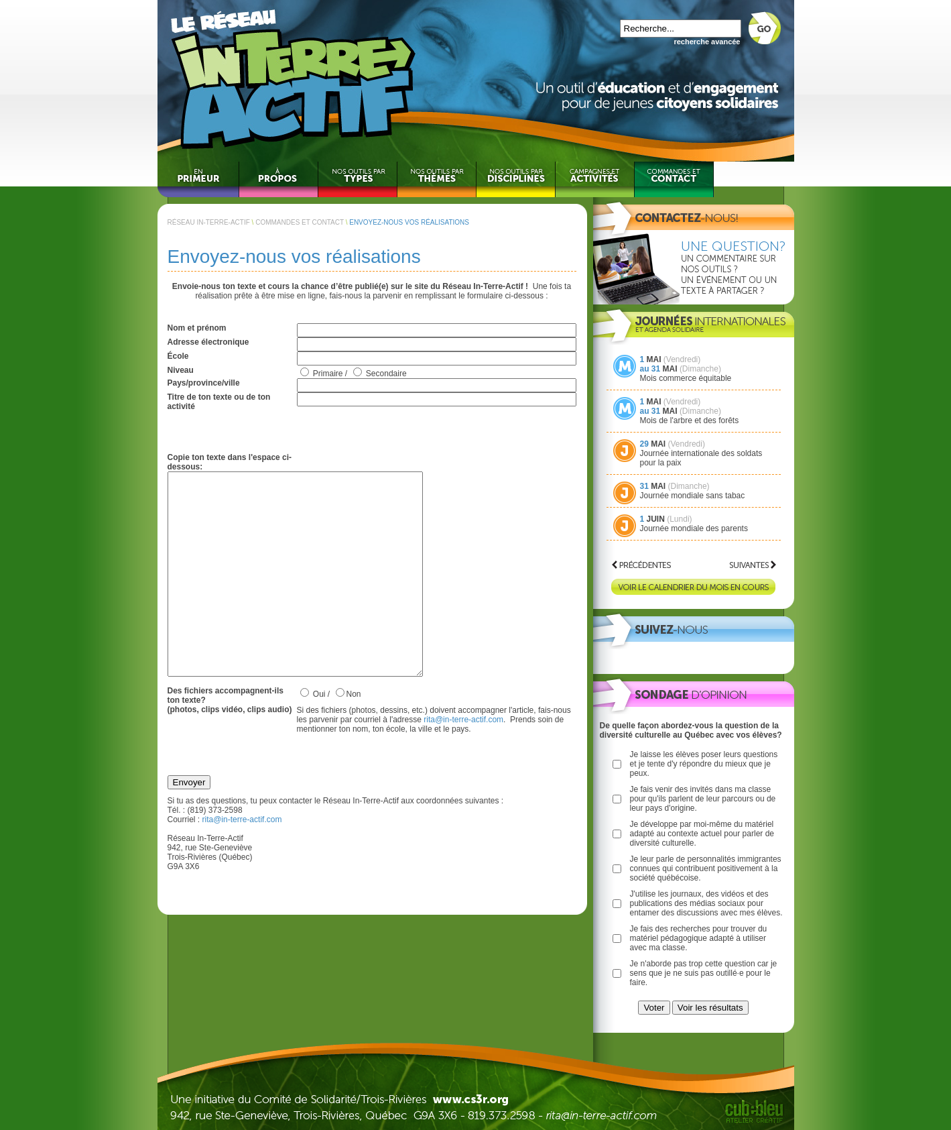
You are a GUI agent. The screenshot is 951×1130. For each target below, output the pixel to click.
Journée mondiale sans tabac (692, 495)
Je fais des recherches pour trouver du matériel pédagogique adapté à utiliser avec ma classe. (698, 938)
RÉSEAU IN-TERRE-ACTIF (209, 222)
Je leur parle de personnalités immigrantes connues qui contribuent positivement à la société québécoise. (705, 868)
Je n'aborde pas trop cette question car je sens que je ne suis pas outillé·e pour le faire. (703, 973)
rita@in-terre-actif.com (463, 760)
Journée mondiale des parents (694, 528)
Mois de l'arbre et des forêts (689, 420)
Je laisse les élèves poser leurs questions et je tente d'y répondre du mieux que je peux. (704, 764)
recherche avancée (707, 42)
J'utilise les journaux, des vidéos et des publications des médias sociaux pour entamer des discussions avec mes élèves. (706, 903)
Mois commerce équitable (686, 378)
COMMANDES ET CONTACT (299, 222)
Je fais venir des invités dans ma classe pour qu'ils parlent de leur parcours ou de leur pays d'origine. (703, 799)
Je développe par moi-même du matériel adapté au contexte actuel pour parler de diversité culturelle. (702, 834)
